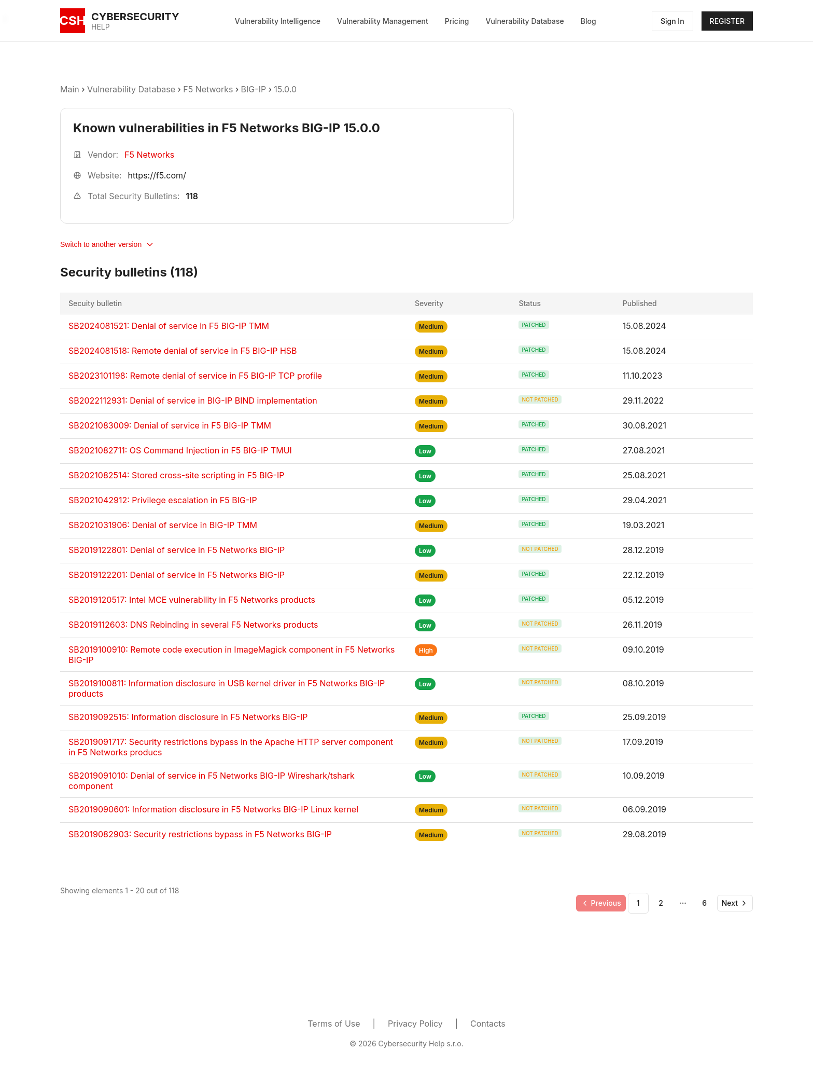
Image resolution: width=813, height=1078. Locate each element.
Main (69, 89)
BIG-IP (254, 89)
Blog (588, 21)
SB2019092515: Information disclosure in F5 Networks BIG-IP (187, 717)
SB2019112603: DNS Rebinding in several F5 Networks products (193, 624)
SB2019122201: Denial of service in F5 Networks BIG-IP (176, 575)
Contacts (488, 1023)
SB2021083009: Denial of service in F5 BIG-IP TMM (169, 425)
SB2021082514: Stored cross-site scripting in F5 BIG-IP (176, 475)
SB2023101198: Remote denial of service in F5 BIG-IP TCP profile (195, 375)
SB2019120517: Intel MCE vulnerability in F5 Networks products (191, 600)
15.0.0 (285, 89)
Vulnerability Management (382, 21)
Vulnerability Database (525, 21)
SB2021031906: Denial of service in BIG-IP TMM (162, 525)
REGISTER (727, 21)
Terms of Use (333, 1023)
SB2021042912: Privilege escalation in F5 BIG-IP (162, 500)
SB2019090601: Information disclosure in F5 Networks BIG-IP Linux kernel (213, 809)
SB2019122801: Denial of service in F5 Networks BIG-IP (176, 550)
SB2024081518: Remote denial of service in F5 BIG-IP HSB (182, 350)
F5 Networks (208, 89)
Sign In (672, 21)
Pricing (457, 21)
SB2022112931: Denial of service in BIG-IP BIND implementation (192, 400)
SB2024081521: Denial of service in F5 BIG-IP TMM (168, 326)
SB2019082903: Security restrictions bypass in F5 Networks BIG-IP (200, 834)
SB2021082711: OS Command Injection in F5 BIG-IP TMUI (180, 450)
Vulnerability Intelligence (277, 21)
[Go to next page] (735, 903)
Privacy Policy (415, 1023)
